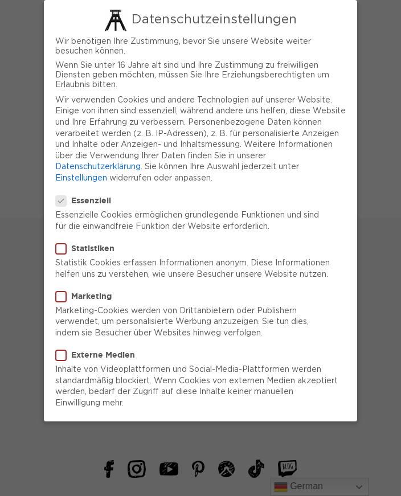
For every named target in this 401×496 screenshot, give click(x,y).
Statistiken (88, 244)
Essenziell (86, 196)
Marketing (87, 291)
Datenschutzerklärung (98, 163)
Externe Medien (98, 350)
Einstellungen (81, 174)
